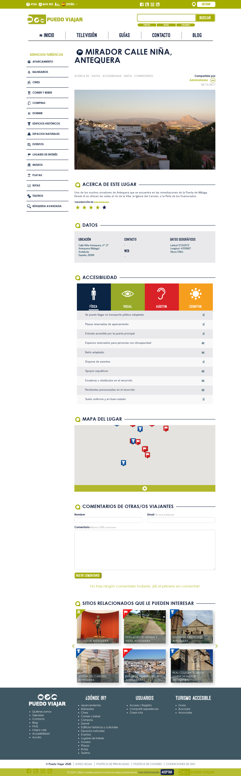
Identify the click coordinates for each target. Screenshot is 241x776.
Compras (38, 103)
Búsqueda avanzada (47, 206)
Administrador (202, 80)
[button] (147, 455)
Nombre (79, 514)
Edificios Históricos (46, 123)
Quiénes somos (41, 711)
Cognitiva (195, 306)
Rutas (166, 24)
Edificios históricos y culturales (99, 727)
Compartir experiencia (144, 709)
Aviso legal (83, 764)
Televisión (87, 35)
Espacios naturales (46, 133)
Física (94, 306)
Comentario (82, 527)
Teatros (37, 195)
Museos (37, 164)
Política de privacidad (112, 764)
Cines (36, 82)
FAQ (35, 726)
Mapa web (48, 4)
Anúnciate (185, 712)
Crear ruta (136, 712)
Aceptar (167, 772)
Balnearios (40, 72)
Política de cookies (147, 764)
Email (150, 514)
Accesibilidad (41, 733)
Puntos (147, 24)
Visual (127, 306)
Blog (197, 35)
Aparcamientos (91, 705)
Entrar (206, 4)
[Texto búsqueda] (166, 17)
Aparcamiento (42, 61)
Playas (37, 175)
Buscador (184, 709)
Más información (148, 772)
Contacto (161, 35)
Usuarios (186, 24)
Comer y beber (42, 92)
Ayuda (34, 4)
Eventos (38, 144)
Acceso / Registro (141, 705)
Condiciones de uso (180, 764)
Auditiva (161, 306)
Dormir (37, 113)
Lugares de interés (44, 154)
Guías (124, 35)
